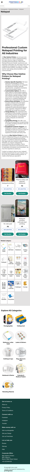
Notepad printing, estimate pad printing (22, 221)
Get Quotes (7, 193)
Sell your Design (6, 433)
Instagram (5, 420)
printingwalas (8, 470)
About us (4, 404)
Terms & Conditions (7, 410)
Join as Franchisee (7, 436)
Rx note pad (8, 224)
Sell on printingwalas (8, 430)
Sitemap (4, 446)
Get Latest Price (8, 189)
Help (3, 449)
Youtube (4, 423)
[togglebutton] (2, 2)
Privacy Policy (6, 407)
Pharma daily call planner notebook (22, 181)
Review (4, 443)
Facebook (5, 417)
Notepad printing (8, 183)
